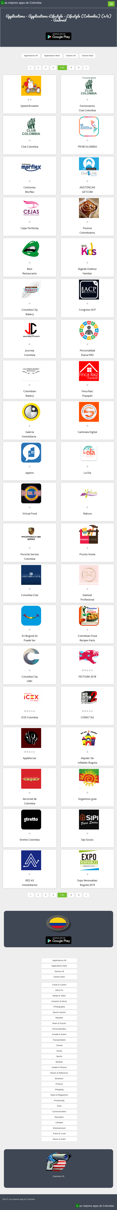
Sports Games (59, 1012)
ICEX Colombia (29, 717)
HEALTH (59, 990)
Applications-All (31, 55)
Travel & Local (59, 1133)
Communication (59, 1111)
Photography (59, 1007)
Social (59, 1051)
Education (59, 1117)
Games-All (71, 55)
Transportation (59, 1040)
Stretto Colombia (30, 839)
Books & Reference (59, 1073)
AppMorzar (29, 758)
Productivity (59, 1100)
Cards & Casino (59, 985)
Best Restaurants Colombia (29, 273)
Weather (59, 1018)
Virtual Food (30, 513)
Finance (59, 1084)
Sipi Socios (87, 839)
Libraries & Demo (59, 1001)
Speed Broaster (30, 106)
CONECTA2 (87, 717)
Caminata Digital (87, 432)
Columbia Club (29, 595)
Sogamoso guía (87, 799)
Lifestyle (59, 1122)
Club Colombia (29, 146)
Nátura (87, 513)
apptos (30, 472)
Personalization (59, 1029)
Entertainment (59, 1128)
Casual (59, 1045)
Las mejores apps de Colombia (21, 2)
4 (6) (62, 67)
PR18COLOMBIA (87, 146)
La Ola (87, 472)
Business (59, 1078)
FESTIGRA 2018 (87, 676)
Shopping (59, 1089)
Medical (59, 1062)
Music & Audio (59, 1139)
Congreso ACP (87, 309)
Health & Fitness (59, 1067)
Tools (59, 1106)
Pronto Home (87, 554)
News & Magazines (59, 1095)
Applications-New (52, 55)
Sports (59, 1056)
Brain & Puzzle (59, 1023)
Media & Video (59, 996)
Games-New (87, 55)
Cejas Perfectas (30, 228)
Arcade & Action (59, 1034)
